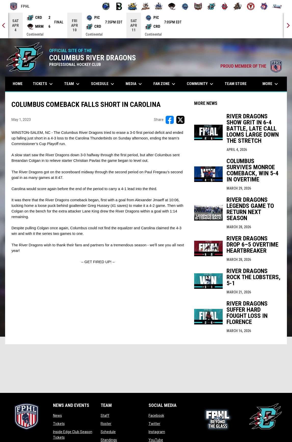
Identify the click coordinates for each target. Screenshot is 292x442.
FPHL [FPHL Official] (20, 6)
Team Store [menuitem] (237, 83)
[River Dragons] (211, 6)
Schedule (108, 432)
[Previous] (4, 25)
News (57, 416)
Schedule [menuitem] (103, 84)
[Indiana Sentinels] (158, 6)
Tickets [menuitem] (43, 84)
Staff (105, 416)
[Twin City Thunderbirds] (251, 6)
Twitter (154, 424)
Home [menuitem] (18, 83)
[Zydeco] (277, 6)
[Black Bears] (119, 6)
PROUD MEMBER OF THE (251, 66)
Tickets (59, 424)
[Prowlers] (198, 6)
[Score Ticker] (146, 25)
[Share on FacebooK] (170, 120)
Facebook (156, 416)
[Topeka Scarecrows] (237, 6)
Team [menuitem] (72, 84)
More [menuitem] (270, 84)
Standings (109, 440)
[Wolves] (264, 6)
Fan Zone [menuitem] (165, 84)
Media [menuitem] (134, 84)
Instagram (157, 432)
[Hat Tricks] (145, 6)
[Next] (288, 25)
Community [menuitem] (201, 84)
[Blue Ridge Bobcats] (132, 6)
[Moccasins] (172, 6)
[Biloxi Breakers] (106, 6)
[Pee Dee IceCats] (185, 6)
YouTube (156, 440)
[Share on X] (180, 120)
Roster (106, 424)
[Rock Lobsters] (224, 6)
